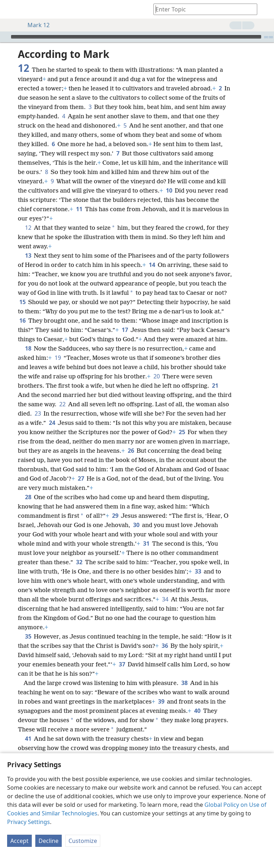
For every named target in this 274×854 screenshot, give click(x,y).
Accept (19, 841)
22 (62, 404)
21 (214, 385)
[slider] (136, 37)
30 (136, 525)
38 (184, 683)
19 (57, 358)
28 (28, 497)
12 (28, 228)
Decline (49, 841)
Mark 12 (35, 25)
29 (115, 516)
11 (79, 209)
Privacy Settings (28, 822)
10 (168, 190)
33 (197, 571)
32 (79, 562)
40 (197, 711)
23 (37, 413)
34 (165, 599)
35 (28, 636)
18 (28, 348)
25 (181, 432)
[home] (10, 9)
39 (161, 701)
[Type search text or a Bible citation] (202, 9)
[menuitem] (10, 9)
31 (146, 543)
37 (121, 664)
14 (151, 265)
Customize (82, 841)
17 (124, 330)
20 (156, 376)
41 (28, 739)
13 (28, 255)
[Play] (4, 37)
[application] (137, 36)
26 (130, 451)
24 (51, 423)
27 (80, 478)
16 (22, 320)
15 (22, 302)
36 (164, 646)
